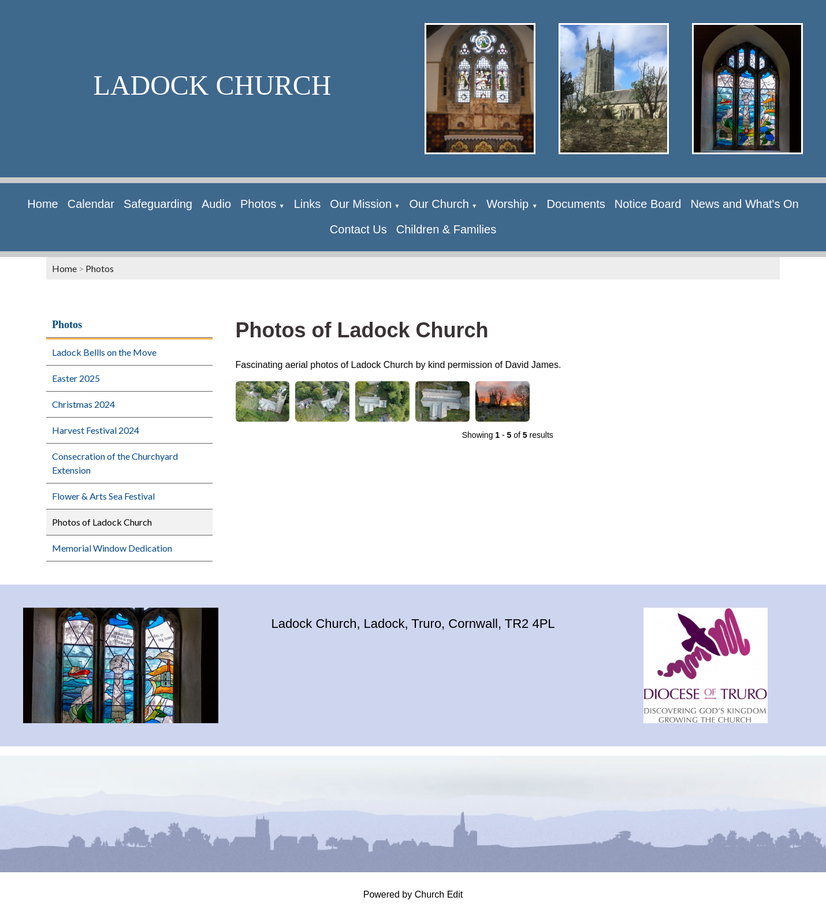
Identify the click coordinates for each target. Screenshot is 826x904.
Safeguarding (158, 204)
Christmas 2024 (83, 404)
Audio (216, 204)
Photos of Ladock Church (102, 521)
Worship (509, 204)
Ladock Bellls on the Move (104, 352)
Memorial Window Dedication (112, 547)
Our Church (438, 204)
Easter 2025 (76, 378)
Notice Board (648, 204)
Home (42, 204)
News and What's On (744, 204)
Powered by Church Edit (413, 894)
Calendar (91, 204)
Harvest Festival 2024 (95, 430)
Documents (576, 204)
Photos (258, 204)
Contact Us (358, 229)
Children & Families (446, 229)
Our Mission (361, 204)
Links (307, 204)
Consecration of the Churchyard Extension (115, 463)
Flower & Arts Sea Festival (103, 495)
